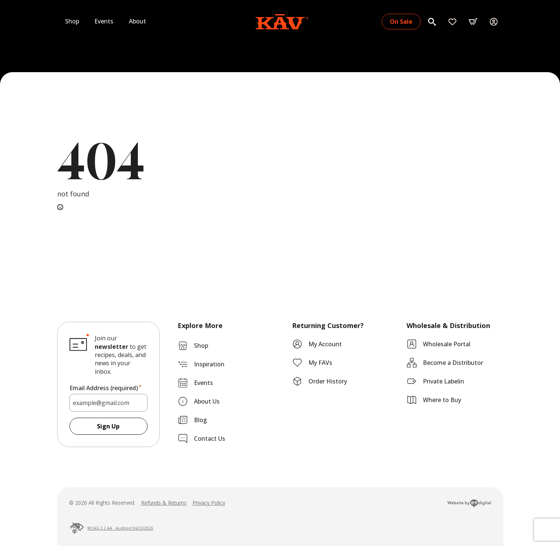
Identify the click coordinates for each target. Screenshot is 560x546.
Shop (72, 21)
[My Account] (494, 22)
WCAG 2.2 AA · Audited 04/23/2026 (111, 528)
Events (104, 21)
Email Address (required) (105, 388)
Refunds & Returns (164, 502)
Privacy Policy (208, 502)
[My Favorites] (452, 22)
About (137, 21)
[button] (473, 21)
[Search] (432, 22)
